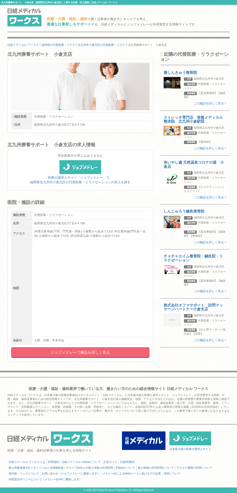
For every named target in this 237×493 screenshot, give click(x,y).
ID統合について (125, 467)
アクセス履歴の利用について (194, 467)
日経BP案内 (127, 462)
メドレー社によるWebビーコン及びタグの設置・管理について (141, 473)
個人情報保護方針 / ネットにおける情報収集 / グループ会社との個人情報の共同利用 (61, 467)
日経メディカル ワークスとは (27, 462)
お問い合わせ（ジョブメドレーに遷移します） (71, 473)
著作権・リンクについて (24, 473)
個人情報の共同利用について (156, 467)
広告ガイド (110, 462)
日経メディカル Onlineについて (81, 462)
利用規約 (53, 462)
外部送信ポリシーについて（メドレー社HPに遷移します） (45, 479)
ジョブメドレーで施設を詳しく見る (80, 352)
